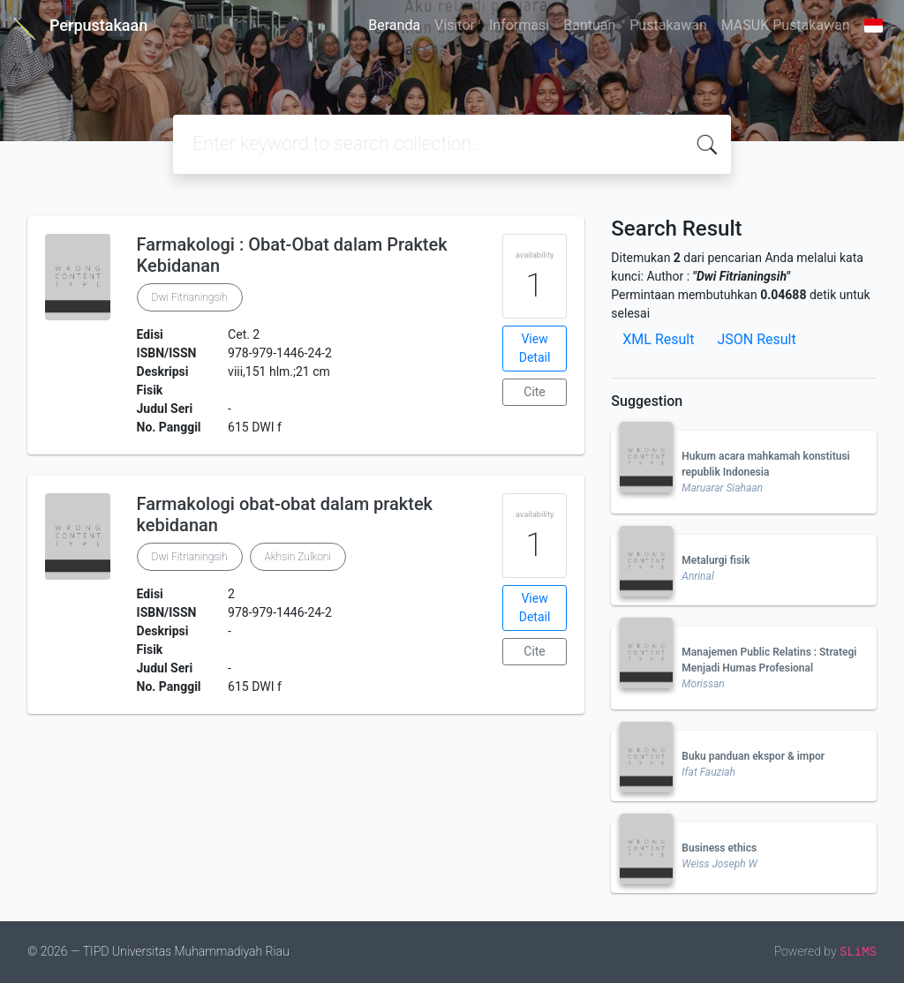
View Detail (535, 348)
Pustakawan (667, 25)
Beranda (394, 25)
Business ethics (719, 848)
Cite (535, 392)
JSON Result (756, 339)
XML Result (658, 339)
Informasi (519, 25)
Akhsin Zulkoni (298, 557)
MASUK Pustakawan (785, 25)
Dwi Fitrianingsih (190, 297)
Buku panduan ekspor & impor (753, 756)
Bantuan (589, 25)
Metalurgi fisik (716, 560)
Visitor (454, 25)
